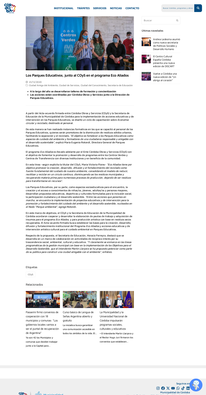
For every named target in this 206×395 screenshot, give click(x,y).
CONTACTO (132, 8)
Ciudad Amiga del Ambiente (43, 85)
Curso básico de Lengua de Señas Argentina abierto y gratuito (78, 316)
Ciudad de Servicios (69, 85)
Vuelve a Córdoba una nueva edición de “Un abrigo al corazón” (165, 77)
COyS (30, 274)
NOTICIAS (116, 8)
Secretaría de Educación (120, 85)
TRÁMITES (83, 8)
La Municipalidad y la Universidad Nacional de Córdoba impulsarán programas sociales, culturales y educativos (113, 320)
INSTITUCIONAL (64, 8)
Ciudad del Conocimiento (94, 85)
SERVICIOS (99, 8)
